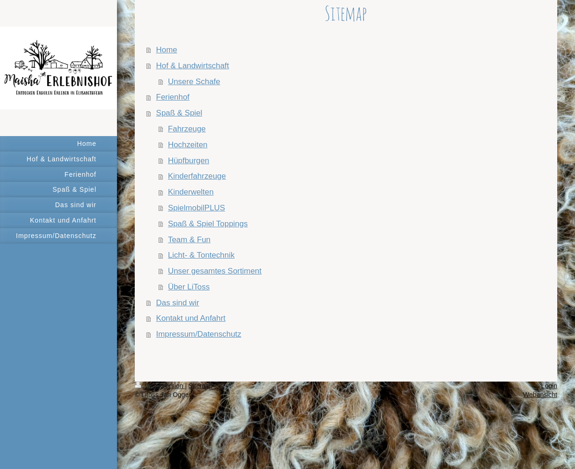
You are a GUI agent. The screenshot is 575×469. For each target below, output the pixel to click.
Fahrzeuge (187, 128)
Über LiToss (189, 286)
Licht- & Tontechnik (201, 255)
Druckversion (160, 386)
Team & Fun (189, 239)
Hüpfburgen (188, 160)
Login (549, 386)
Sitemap (200, 386)
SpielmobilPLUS (196, 207)
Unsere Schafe (194, 81)
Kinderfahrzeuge (197, 176)
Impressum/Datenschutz (198, 334)
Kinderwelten (191, 192)
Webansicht (540, 394)
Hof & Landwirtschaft (192, 65)
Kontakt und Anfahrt (191, 318)
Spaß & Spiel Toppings (208, 223)
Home (166, 49)
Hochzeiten (188, 144)
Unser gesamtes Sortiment (215, 271)
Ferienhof (172, 97)
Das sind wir (177, 302)
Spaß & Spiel (179, 112)
